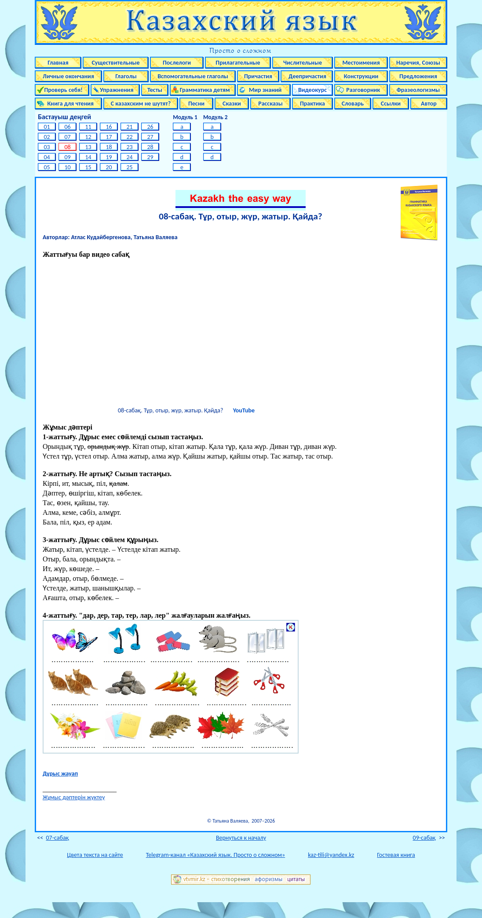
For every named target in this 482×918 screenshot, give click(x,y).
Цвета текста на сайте (95, 855)
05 (46, 167)
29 (150, 157)
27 (150, 137)
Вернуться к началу (241, 838)
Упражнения (115, 90)
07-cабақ (57, 838)
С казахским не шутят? (141, 103)
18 (108, 147)
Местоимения (361, 62)
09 (67, 157)
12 (88, 137)
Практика (312, 103)
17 (108, 137)
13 (88, 147)
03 (46, 147)
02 (46, 137)
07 (67, 137)
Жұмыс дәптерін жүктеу (74, 797)
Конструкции (361, 76)
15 (88, 167)
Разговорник (361, 90)
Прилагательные (237, 62)
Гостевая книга (396, 855)
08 (67, 147)
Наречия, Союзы (418, 62)
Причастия (258, 76)
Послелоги (177, 62)
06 (67, 127)
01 (46, 127)
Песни (196, 103)
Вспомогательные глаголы (192, 76)
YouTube (244, 410)
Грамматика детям (202, 90)
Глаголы (126, 76)
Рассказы (270, 103)
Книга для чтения (68, 103)
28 (150, 147)
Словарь (353, 103)
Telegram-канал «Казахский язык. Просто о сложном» (215, 855)
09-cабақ (424, 838)
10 (67, 167)
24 (129, 157)
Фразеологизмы (418, 90)
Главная (57, 62)
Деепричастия (306, 76)
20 (108, 167)
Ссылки (391, 103)
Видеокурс (312, 90)
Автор (429, 103)
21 (129, 127)
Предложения (418, 76)
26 (150, 127)
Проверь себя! (62, 90)
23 (129, 147)
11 (88, 127)
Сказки (232, 103)
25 (129, 167)
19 (108, 157)
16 (108, 127)
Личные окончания (68, 76)
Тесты (154, 90)
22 (129, 137)
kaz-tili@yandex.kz (331, 855)
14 (88, 157)
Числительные (302, 62)
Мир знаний (264, 90)
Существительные (115, 62)
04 (46, 157)
